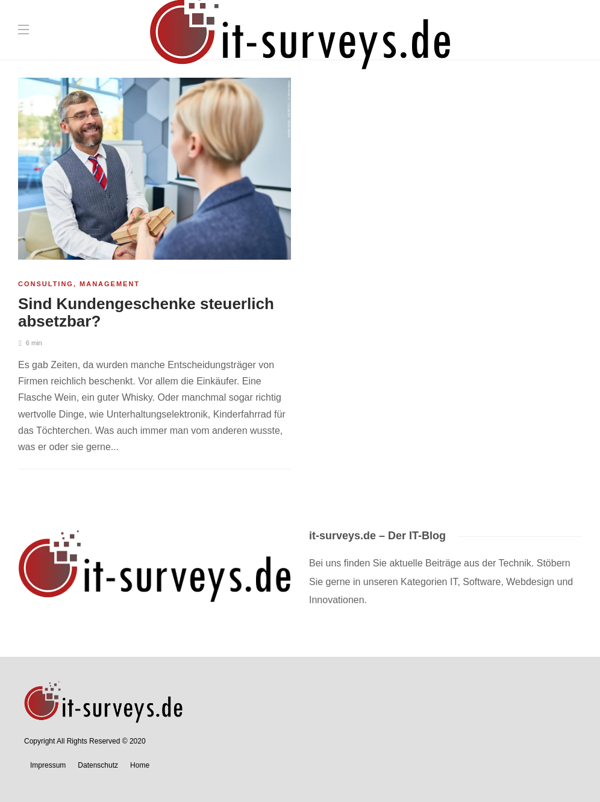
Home (139, 765)
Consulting (45, 283)
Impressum (48, 765)
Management (110, 283)
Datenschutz (98, 765)
